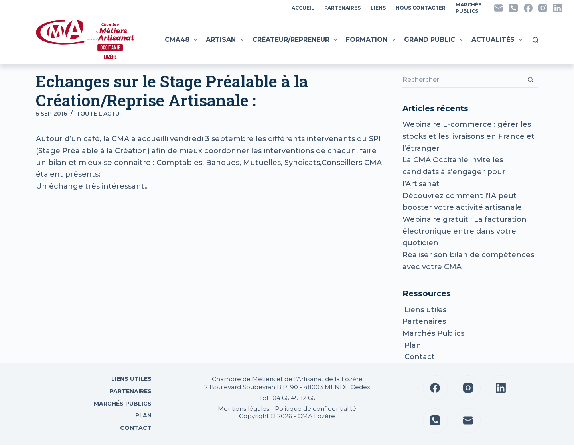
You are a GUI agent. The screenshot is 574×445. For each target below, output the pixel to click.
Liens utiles (424, 309)
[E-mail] (498, 8)
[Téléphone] (513, 8)
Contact (418, 356)
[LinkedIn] (557, 8)
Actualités (497, 40)
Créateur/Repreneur (295, 40)
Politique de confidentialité (315, 408)
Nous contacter (421, 8)
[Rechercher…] (462, 80)
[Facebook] (528, 8)
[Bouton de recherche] (530, 80)
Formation (371, 40)
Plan (411, 345)
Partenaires (342, 8)
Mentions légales (243, 408)
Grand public (434, 40)
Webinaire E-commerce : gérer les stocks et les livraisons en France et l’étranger (468, 136)
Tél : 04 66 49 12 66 (287, 398)
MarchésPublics (468, 8)
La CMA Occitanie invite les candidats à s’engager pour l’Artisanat (453, 172)
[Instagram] (542, 8)
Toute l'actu (98, 113)
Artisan (225, 40)
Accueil (303, 8)
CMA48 (182, 40)
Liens (378, 8)
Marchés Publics (433, 333)
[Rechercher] (535, 40)
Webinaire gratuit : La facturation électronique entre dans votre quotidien (464, 231)
